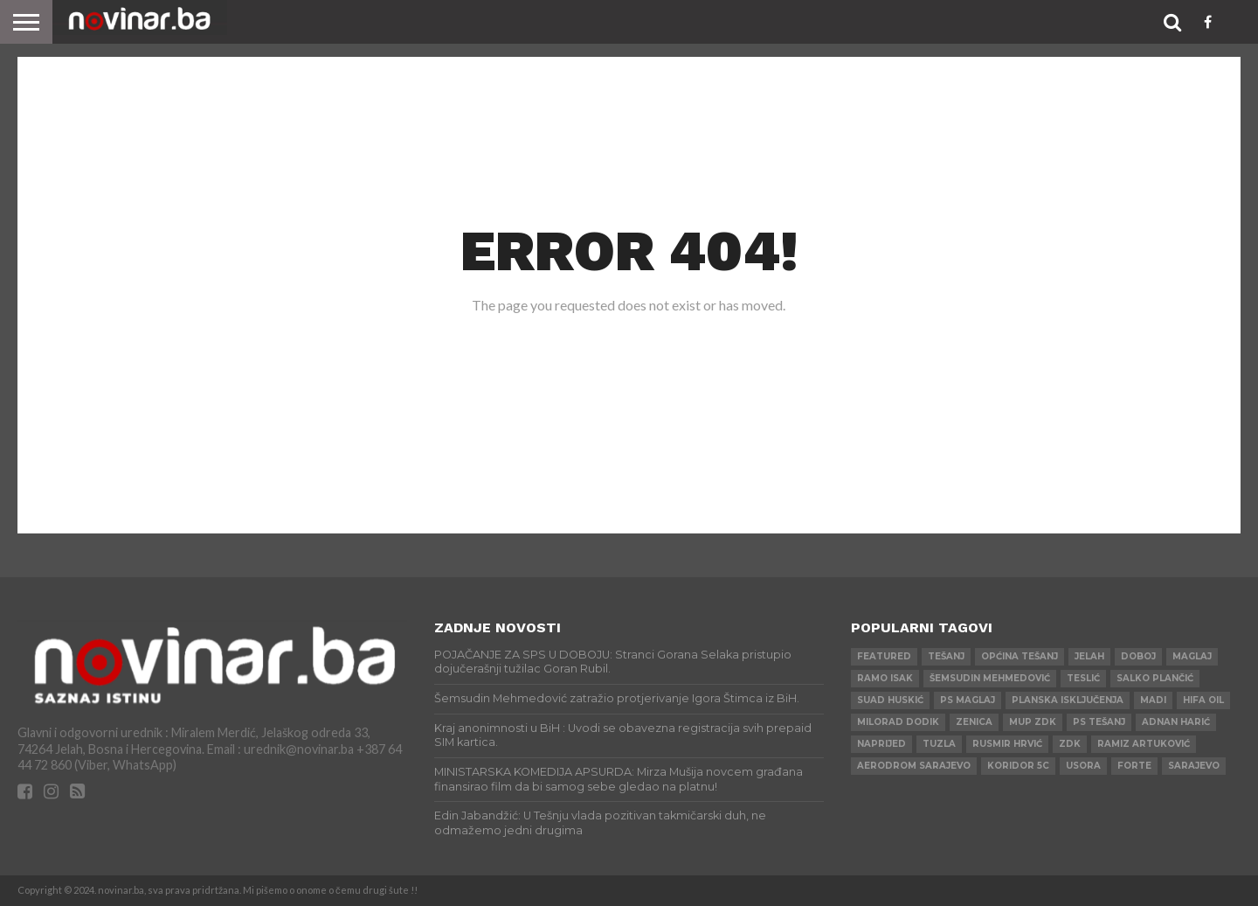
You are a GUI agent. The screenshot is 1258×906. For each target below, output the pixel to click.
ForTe (1134, 765)
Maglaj (1192, 656)
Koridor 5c (1018, 765)
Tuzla (939, 743)
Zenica (974, 722)
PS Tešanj (1099, 722)
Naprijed (881, 743)
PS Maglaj (967, 700)
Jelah (1089, 656)
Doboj (1138, 656)
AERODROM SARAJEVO (914, 765)
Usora (1083, 765)
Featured (884, 656)
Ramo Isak (885, 678)
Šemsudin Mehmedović (990, 678)
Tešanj (946, 656)
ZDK (1070, 743)
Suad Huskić (890, 700)
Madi (1153, 700)
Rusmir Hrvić (1007, 743)
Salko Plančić (1154, 678)
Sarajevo (1194, 765)
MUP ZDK (1032, 722)
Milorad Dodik (898, 722)
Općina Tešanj (1019, 656)
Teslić (1083, 678)
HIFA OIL (1203, 700)
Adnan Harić (1176, 722)
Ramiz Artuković (1143, 743)
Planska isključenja (1067, 700)
